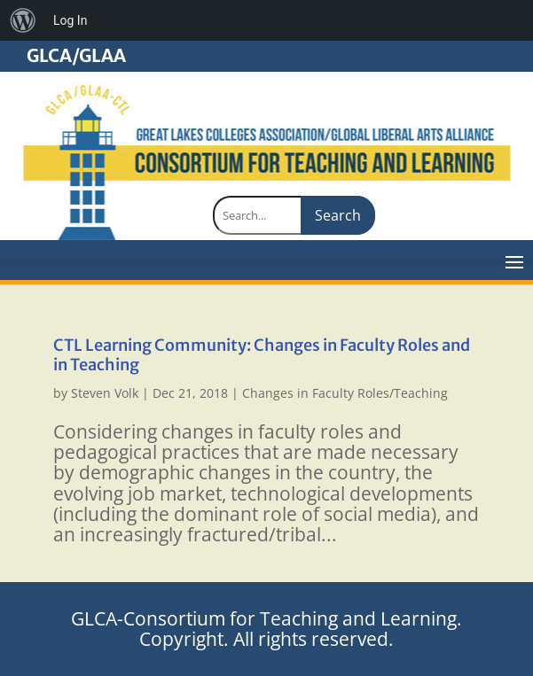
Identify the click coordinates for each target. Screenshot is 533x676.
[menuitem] (23, 20)
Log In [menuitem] (70, 20)
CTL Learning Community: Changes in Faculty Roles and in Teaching (261, 355)
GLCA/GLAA (76, 56)
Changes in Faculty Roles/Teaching (345, 393)
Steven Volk (104, 393)
